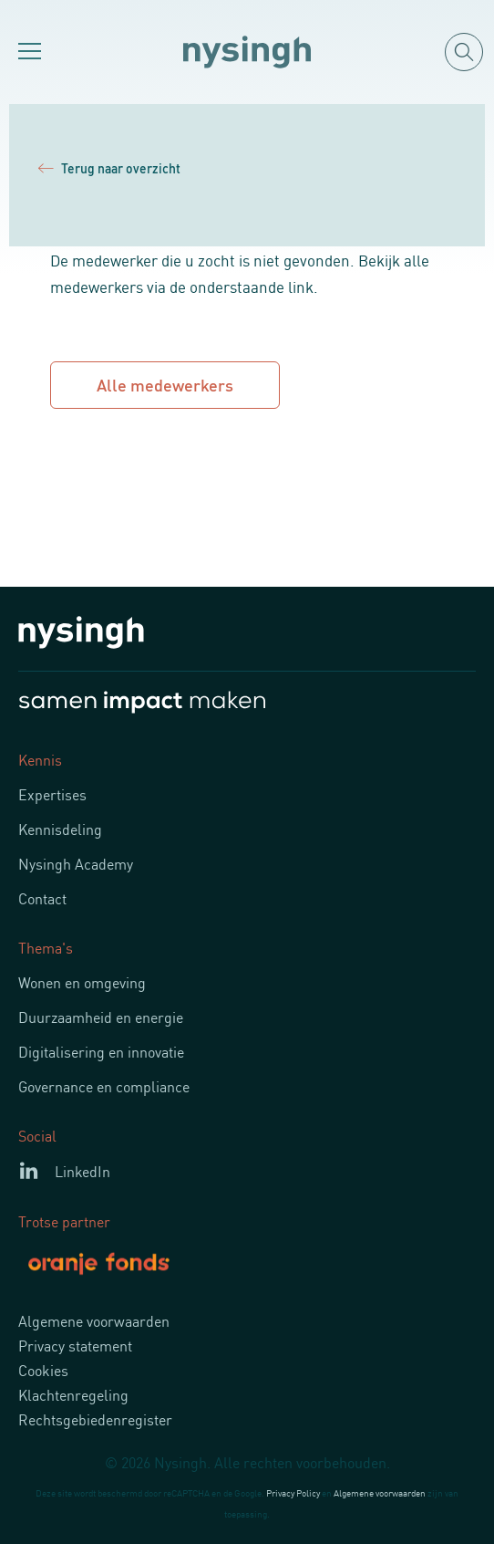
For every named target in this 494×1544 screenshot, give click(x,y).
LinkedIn (82, 1171)
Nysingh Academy (75, 863)
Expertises (52, 794)
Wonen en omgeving (82, 982)
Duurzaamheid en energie (100, 1017)
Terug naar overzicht (109, 168)
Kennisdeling (60, 829)
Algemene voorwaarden (94, 1320)
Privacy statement (75, 1345)
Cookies (43, 1370)
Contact (42, 898)
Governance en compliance (104, 1086)
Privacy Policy (293, 1492)
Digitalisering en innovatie (101, 1051)
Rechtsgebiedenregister (95, 1419)
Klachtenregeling (73, 1394)
